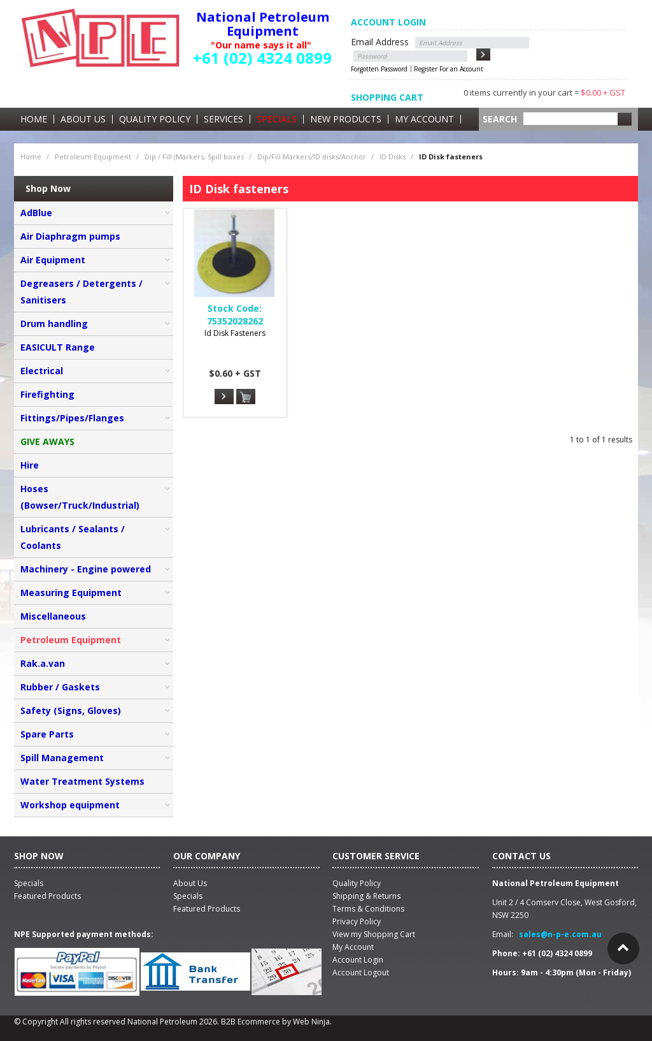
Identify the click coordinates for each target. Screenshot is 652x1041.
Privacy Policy (356, 921)
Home (33, 119)
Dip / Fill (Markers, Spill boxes (194, 156)
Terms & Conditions (368, 908)
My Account (424, 119)
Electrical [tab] (41, 371)
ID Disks (392, 156)
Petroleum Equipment (93, 156)
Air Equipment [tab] (52, 260)
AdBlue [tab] (36, 213)
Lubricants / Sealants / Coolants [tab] (72, 537)
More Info (224, 396)
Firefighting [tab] (47, 394)
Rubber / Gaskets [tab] (60, 687)
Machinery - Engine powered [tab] (85, 569)
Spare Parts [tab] (47, 734)
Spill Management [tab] (62, 758)
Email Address (380, 42)
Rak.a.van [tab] (42, 663)
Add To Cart (245, 397)
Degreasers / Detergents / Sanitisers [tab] (81, 291)
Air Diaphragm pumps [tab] (70, 236)
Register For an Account (448, 69)
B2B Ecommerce (250, 1021)
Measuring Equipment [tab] (71, 592)
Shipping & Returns (366, 896)
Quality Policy (154, 119)
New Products (345, 119)
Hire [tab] (29, 465)
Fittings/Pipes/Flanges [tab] (72, 418)
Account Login (357, 959)
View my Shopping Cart (373, 934)
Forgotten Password (379, 69)
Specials (277, 119)
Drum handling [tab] (54, 323)
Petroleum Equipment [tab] (70, 640)
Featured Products (206, 908)
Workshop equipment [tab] (70, 805)
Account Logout (360, 972)
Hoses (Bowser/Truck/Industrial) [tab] (79, 497)
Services (223, 119)
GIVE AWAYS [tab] (47, 441)
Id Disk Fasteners (235, 333)
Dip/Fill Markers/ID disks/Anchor (311, 156)
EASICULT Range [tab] (57, 347)
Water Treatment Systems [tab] (82, 781)
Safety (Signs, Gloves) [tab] (70, 710)
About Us (83, 119)
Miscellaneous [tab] (53, 616)
